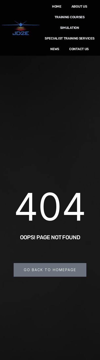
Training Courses (70, 17)
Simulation (69, 28)
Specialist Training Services (69, 38)
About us (79, 6)
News (54, 49)
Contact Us (79, 49)
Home (56, 6)
